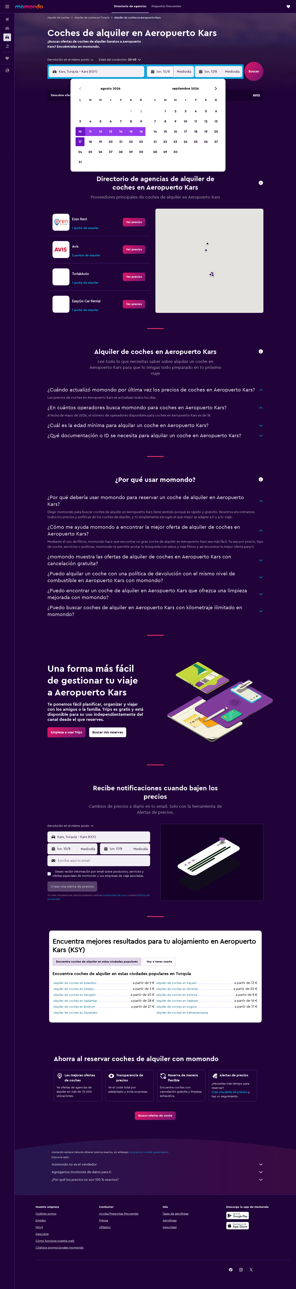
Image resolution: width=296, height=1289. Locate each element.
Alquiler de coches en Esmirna (176, 994)
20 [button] (111, 141)
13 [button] (110, 131)
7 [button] (121, 121)
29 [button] (131, 152)
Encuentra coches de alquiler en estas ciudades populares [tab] (97, 961)
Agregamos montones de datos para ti (157, 1172)
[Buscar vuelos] (7, 19)
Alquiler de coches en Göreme (177, 989)
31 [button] (80, 162)
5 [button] (100, 121)
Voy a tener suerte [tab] (159, 961)
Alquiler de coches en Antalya (73, 989)
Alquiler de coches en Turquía (92, 17)
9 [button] (141, 121)
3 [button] (80, 121)
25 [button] (90, 152)
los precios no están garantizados (149, 1152)
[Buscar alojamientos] (7, 28)
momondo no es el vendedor (157, 1164)
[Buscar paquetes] (7, 46)
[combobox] (70, 60)
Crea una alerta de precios (229, 1092)
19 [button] (100, 141)
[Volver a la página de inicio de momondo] (29, 6)
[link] (134, 222)
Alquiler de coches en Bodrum (74, 1006)
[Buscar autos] (7, 37)
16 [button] (141, 131)
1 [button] (130, 111)
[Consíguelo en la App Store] (237, 1225)
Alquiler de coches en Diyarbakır (75, 1012)
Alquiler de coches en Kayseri (176, 983)
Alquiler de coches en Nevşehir (74, 994)
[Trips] (7, 58)
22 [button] (131, 141)
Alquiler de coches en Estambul (74, 983)
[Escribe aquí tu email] (103, 861)
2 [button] (141, 111)
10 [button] (80, 131)
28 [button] (121, 152)
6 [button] (111, 121)
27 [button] (110, 152)
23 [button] (141, 141)
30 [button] (141, 152)
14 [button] (120, 131)
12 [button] (100, 131)
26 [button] (100, 152)
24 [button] (80, 152)
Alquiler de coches (58, 17)
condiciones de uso (113, 895)
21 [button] (120, 141)
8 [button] (131, 121)
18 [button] (90, 141)
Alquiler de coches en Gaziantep (75, 1000)
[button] (7, 6)
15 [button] (131, 131)
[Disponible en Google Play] (237, 1215)
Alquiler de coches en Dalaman (177, 1000)
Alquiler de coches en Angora (176, 1006)
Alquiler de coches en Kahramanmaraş (182, 1012)
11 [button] (90, 131)
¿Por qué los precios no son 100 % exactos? (157, 1179)
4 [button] (90, 121)
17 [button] (80, 141)
